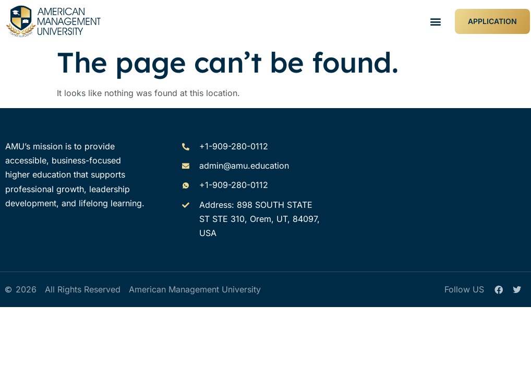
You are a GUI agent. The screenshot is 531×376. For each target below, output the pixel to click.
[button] (435, 21)
